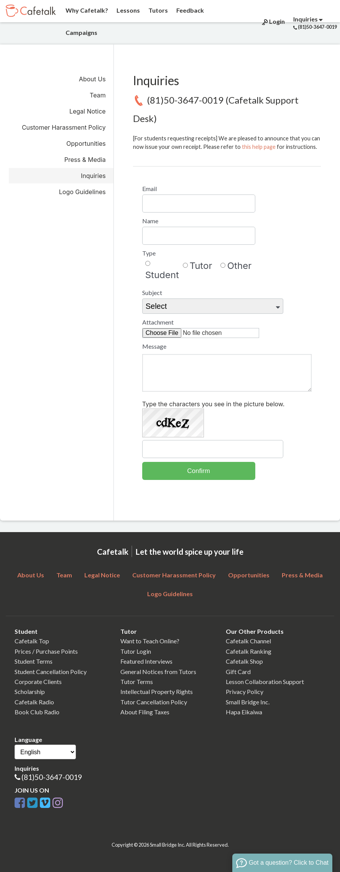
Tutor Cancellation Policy (153, 702)
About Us (92, 79)
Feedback (189, 10)
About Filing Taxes (144, 711)
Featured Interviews (146, 661)
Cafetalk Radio (34, 702)
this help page (259, 146)
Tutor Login (135, 651)
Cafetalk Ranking (248, 651)
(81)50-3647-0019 (51, 777)
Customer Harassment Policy (64, 127)
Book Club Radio (37, 711)
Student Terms (34, 661)
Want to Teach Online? (149, 641)
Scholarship (30, 691)
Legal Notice (87, 111)
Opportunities (86, 143)
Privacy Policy (244, 691)
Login (273, 21)
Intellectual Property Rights (156, 691)
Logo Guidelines (82, 192)
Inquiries (93, 176)
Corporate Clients (38, 681)
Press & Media (85, 159)
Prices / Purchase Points (46, 651)
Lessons (127, 10)
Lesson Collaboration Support (265, 681)
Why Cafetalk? (86, 10)
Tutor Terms (136, 681)
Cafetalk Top (32, 641)
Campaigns (80, 32)
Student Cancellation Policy (51, 671)
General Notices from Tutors (158, 671)
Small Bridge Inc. (247, 702)
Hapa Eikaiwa (244, 711)
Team (98, 95)
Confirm (198, 471)
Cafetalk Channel (248, 641)
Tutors (157, 10)
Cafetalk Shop (244, 661)
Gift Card (238, 671)
